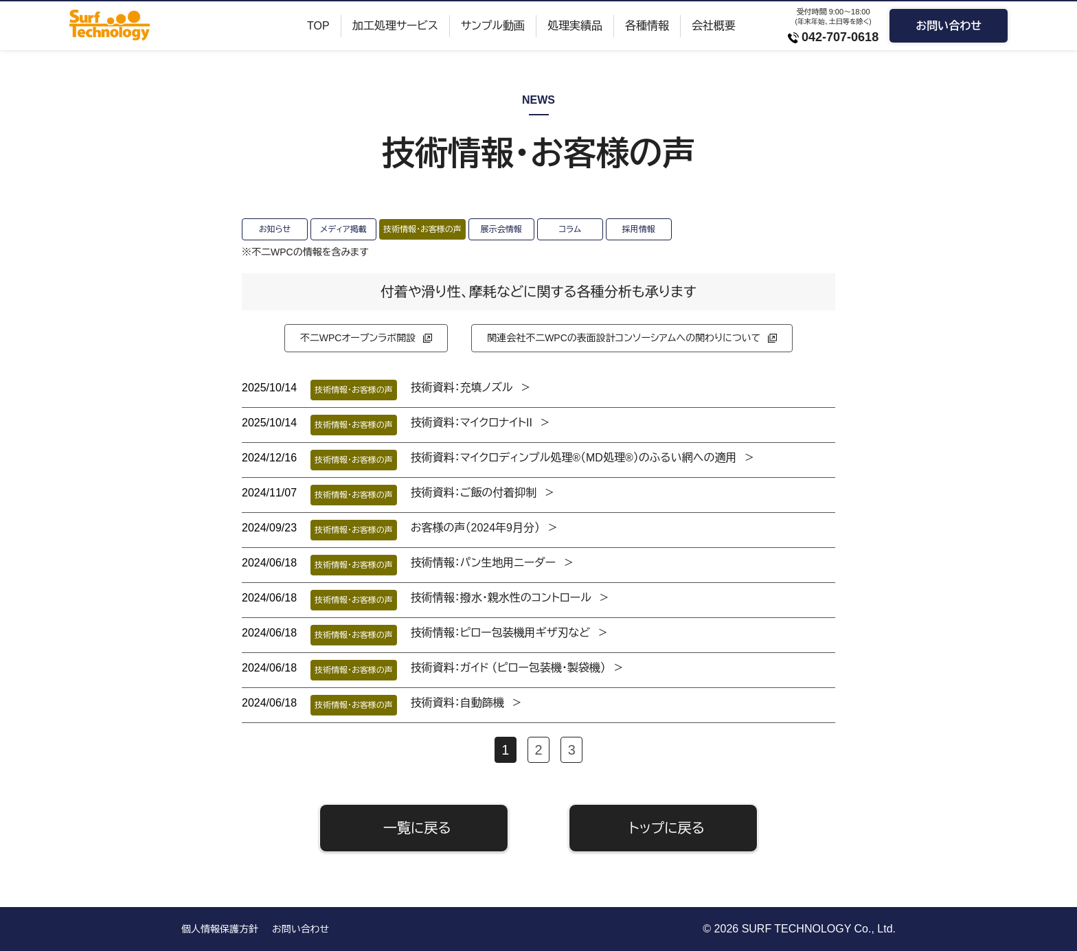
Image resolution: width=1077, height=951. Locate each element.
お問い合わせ (949, 26)
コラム (569, 229)
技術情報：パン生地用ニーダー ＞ (492, 563)
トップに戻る (666, 828)
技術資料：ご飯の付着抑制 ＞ (483, 493)
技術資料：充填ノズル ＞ (471, 387)
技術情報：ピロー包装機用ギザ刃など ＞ (510, 633)
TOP (318, 26)
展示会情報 (501, 229)
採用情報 (638, 229)
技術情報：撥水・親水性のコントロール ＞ (510, 598)
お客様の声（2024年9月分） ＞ (484, 528)
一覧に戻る (417, 828)
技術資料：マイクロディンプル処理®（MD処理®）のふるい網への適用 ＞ (583, 457)
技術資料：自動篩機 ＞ (467, 703)
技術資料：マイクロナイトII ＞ (481, 422)
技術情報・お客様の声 (422, 229)
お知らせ (275, 229)
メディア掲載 (343, 229)
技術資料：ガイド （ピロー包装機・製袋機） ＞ (517, 668)
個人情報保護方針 (219, 929)
